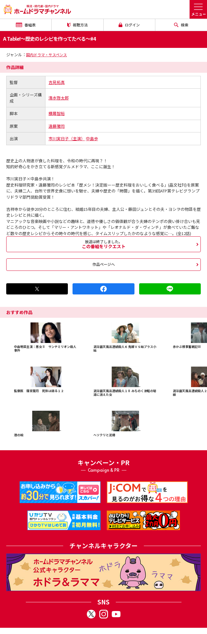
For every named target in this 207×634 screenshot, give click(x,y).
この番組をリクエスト (103, 244)
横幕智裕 (57, 113)
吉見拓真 (57, 82)
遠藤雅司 (57, 126)
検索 (181, 24)
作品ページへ (103, 264)
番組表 (26, 24)
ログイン (129, 24)
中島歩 (92, 138)
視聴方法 (77, 24)
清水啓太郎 (59, 98)
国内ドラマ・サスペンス (46, 54)
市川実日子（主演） (67, 138)
